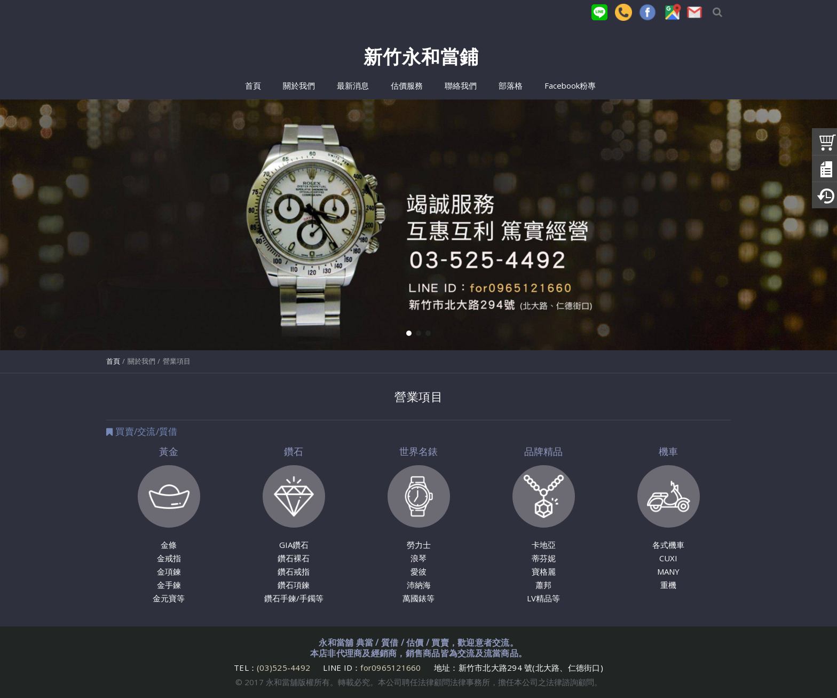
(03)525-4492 (284, 667)
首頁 (113, 361)
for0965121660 (390, 667)
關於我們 (141, 361)
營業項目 (177, 361)
